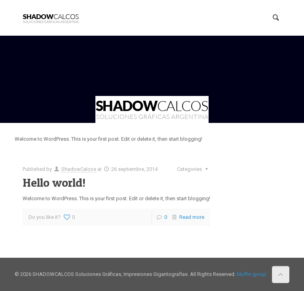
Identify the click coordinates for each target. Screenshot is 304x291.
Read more (191, 217)
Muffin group (251, 274)
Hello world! (54, 182)
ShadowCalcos (78, 169)
